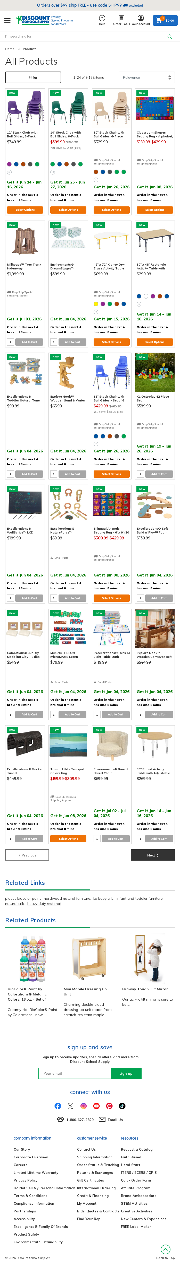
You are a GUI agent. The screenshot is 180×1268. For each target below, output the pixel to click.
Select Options (25, 210)
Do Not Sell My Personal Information (44, 1188)
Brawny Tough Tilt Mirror (145, 989)
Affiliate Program (135, 1188)
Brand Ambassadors (138, 1196)
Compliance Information (34, 1203)
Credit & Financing (93, 1196)
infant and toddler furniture (140, 898)
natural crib (14, 903)
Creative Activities (136, 1211)
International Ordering (96, 1188)
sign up (126, 1073)
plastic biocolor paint (23, 898)
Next (153, 854)
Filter (33, 77)
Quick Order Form (136, 1180)
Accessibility (24, 1219)
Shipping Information (94, 1157)
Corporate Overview (31, 1157)
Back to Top (165, 1252)
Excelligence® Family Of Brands (41, 1227)
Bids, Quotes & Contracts (98, 1211)
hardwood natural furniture (67, 898)
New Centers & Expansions (143, 1219)
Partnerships (25, 1211)
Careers (20, 1165)
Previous (27, 854)
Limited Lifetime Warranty (36, 1172)
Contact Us (86, 1149)
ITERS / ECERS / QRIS (139, 1172)
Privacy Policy (25, 1180)
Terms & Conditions (30, 1196)
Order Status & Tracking (98, 1165)
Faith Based (131, 1157)
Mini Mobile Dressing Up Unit (85, 991)
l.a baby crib (103, 898)
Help (102, 20)
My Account (86, 1203)
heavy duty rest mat (44, 903)
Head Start (130, 1165)
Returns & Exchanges (95, 1172)
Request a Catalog (136, 1149)
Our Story (22, 1149)
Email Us (115, 1120)
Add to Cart (29, 342)
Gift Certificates (90, 1180)
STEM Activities (134, 1203)
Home (9, 49)
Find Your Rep (88, 1219)
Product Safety (26, 1234)
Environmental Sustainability (38, 1242)
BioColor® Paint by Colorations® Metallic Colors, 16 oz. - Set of (27, 994)
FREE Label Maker (136, 1227)
